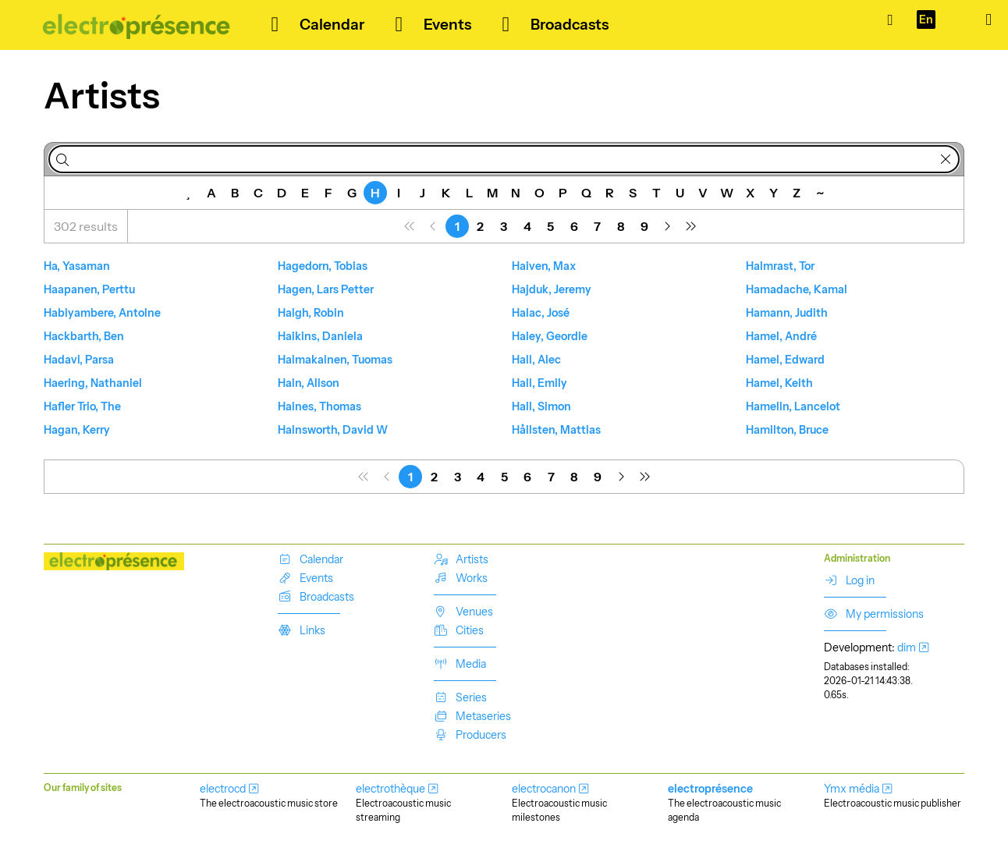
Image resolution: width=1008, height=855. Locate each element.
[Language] (926, 19)
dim (906, 647)
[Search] (62, 159)
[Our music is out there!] (137, 25)
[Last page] (691, 226)
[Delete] (945, 159)
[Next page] (668, 226)
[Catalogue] (890, 19)
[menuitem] (410, 226)
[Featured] (188, 192)
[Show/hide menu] (988, 19)
